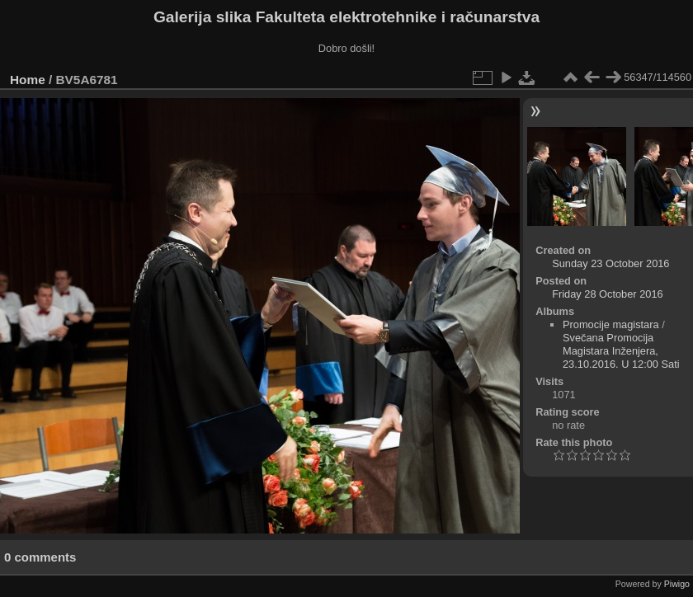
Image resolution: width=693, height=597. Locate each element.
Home (27, 80)
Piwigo (677, 584)
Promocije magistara (611, 324)
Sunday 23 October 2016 (610, 263)
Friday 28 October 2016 (607, 294)
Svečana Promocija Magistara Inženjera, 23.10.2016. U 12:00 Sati (621, 350)
